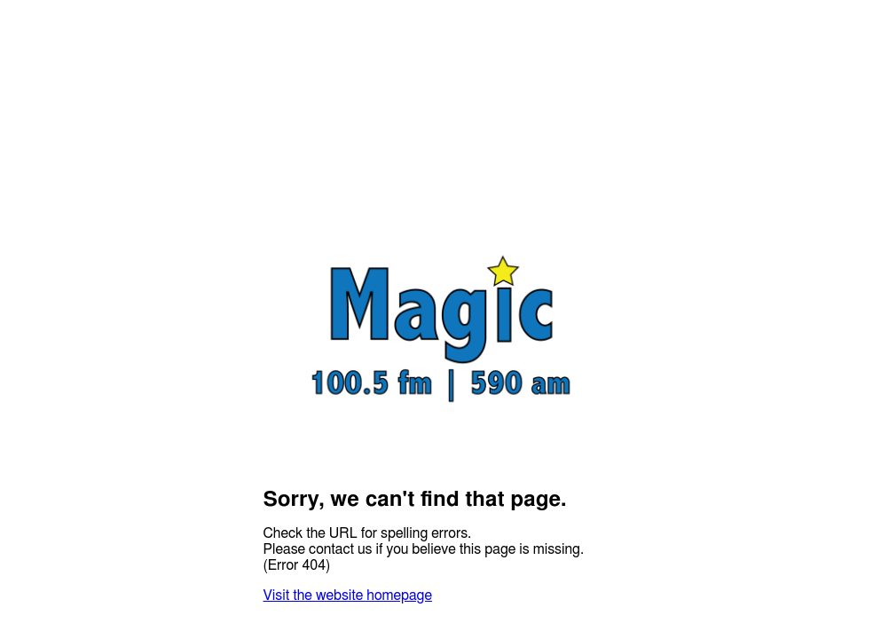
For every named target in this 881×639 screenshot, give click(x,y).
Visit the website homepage (348, 595)
